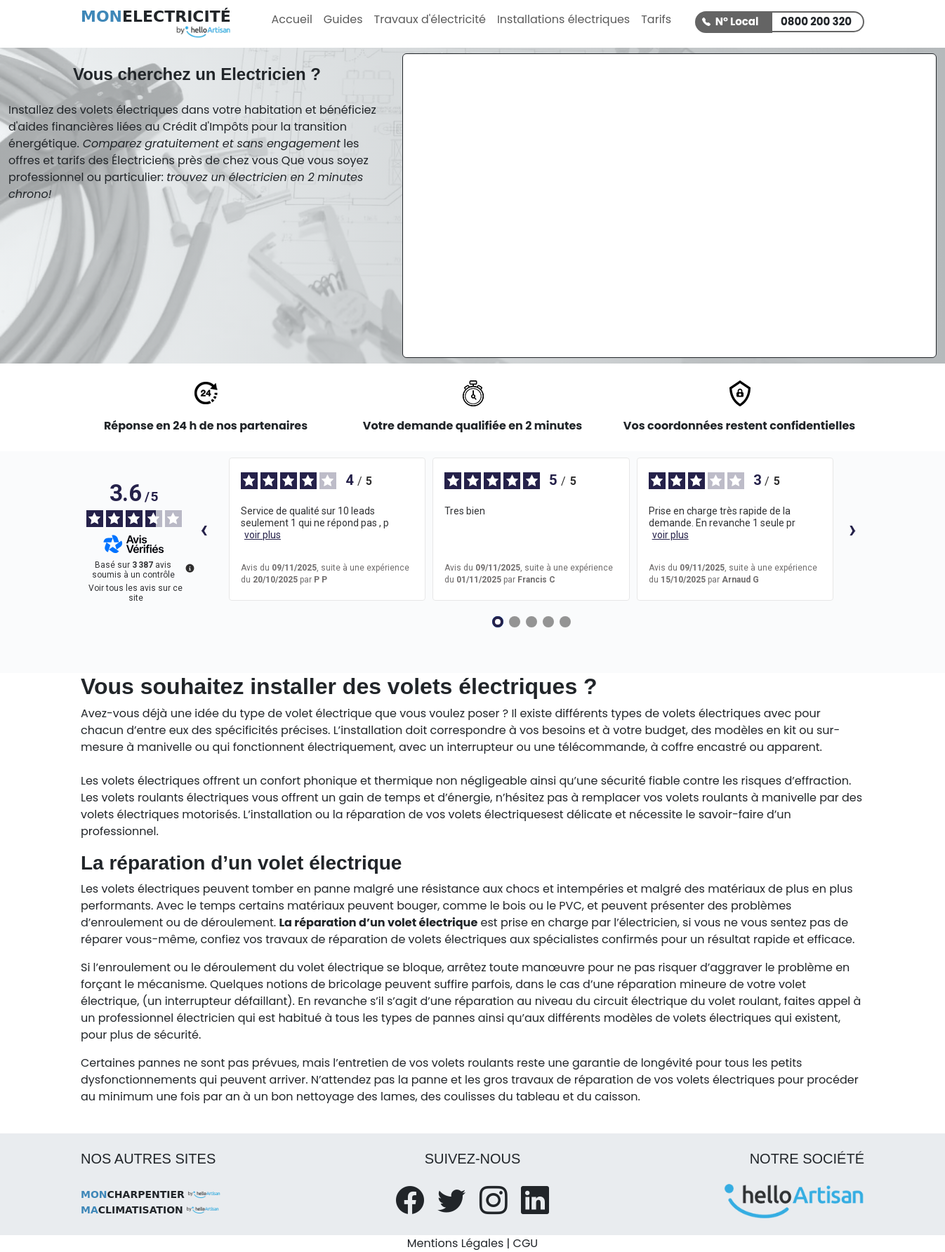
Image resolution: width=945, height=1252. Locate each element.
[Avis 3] (531, 621)
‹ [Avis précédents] (204, 528)
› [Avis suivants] (853, 528)
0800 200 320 (816, 21)
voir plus (262, 534)
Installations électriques (563, 19)
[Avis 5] (565, 621)
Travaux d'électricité (430, 19)
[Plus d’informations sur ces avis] (188, 567)
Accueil (292, 19)
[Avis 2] (514, 621)
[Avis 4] (548, 621)
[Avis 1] (497, 621)
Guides (343, 19)
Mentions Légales (455, 1243)
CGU (525, 1243)
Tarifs (656, 19)
